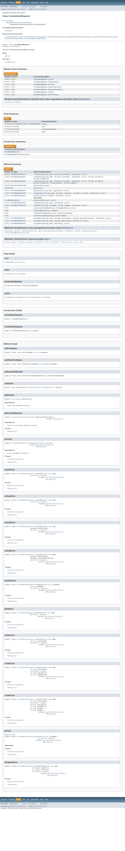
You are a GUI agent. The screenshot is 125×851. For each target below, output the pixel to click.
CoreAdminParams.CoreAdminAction (26, 126)
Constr (18, 9)
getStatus (38, 194)
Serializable (9, 31)
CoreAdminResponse (18, 177)
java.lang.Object (7, 21)
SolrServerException (45, 457)
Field (13, 9)
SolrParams (9, 192)
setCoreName (38, 215)
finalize (21, 248)
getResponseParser (29, 237)
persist (37, 200)
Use (23, 2)
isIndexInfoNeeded (49, 131)
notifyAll (55, 248)
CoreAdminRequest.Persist (56, 37)
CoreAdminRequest (12, 154)
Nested (9, 9)
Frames (24, 6)
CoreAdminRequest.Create (14, 37)
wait (71, 248)
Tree (27, 2)
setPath (77, 237)
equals (13, 248)
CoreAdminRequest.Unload (14, 38)
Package (11, 2)
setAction (38, 213)
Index (42, 2)
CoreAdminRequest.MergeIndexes (35, 37)
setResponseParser (89, 237)
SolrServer (76, 177)
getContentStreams (41, 189)
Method (23, 9)
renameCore (38, 210)
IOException (58, 430)
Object (46, 245)
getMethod (9, 237)
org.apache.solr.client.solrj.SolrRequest (19, 22)
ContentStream (20, 189)
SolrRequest (15, 47)
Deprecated (35, 2)
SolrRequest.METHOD (13, 104)
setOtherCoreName (41, 221)
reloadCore (38, 207)
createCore (38, 177)
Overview (4, 2)
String (16, 129)
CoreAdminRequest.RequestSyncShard (105, 37)
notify (46, 248)
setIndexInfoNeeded (41, 218)
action (44, 126)
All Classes (44, 6)
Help (46, 2)
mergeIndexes (39, 197)
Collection (9, 189)
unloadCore (38, 223)
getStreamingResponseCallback (51, 237)
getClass (30, 248)
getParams (38, 192)
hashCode (38, 248)
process (37, 205)
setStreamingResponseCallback (17, 239)
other (44, 134)
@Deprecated (10, 770)
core (43, 129)
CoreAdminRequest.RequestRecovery (78, 37)
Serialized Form (10, 63)
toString (63, 248)
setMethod (69, 237)
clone (7, 248)
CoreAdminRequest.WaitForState (35, 38)
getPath (17, 237)
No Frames (32, 6)
